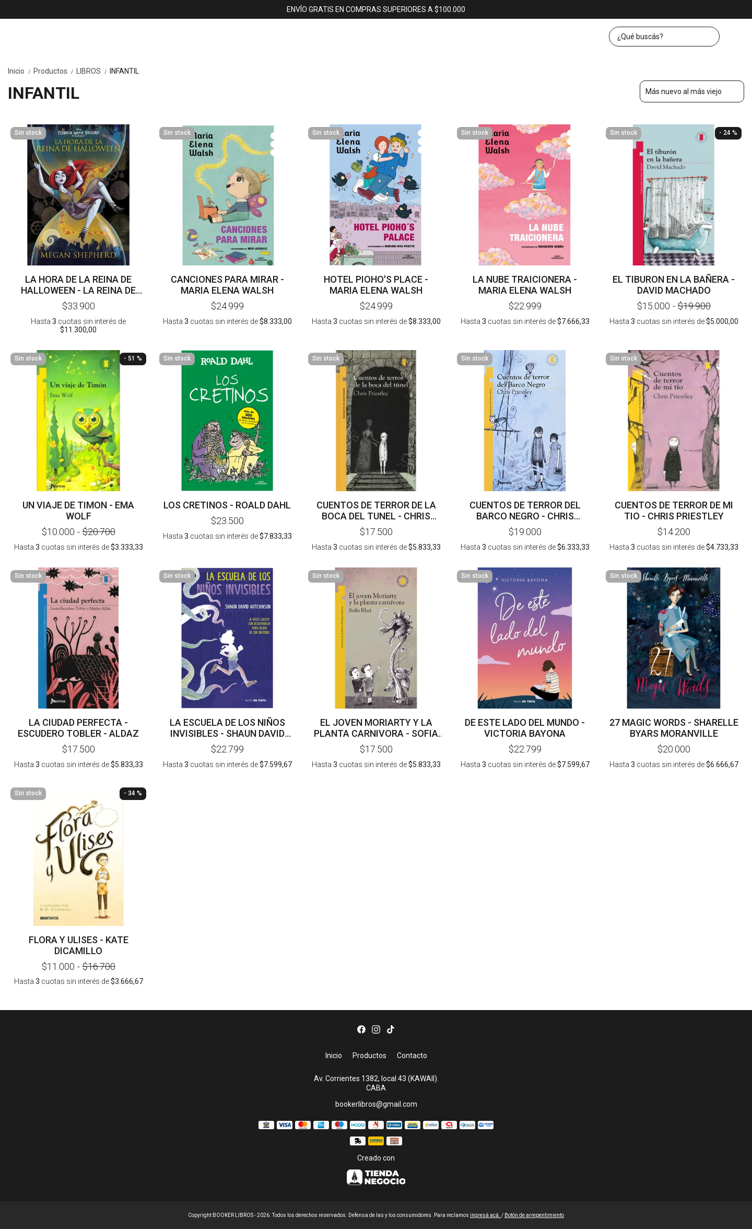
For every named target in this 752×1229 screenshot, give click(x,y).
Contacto (412, 1055)
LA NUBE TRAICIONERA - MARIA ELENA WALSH (525, 285)
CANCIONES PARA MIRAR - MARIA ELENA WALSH (227, 285)
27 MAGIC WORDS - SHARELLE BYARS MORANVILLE (673, 728)
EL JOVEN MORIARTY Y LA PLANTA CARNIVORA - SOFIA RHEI (376, 728)
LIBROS (93, 71)
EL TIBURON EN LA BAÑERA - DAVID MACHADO (674, 285)
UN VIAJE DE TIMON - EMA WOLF (78, 510)
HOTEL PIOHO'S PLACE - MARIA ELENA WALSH (376, 285)
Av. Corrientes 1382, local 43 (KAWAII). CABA (376, 1083)
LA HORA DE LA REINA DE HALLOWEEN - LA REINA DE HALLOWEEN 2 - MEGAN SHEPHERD (78, 285)
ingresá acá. (485, 1215)
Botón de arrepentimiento (534, 1215)
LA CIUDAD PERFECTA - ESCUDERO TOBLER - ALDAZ (78, 728)
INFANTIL (124, 71)
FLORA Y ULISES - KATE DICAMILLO (78, 945)
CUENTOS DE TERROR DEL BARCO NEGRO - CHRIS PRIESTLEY (525, 510)
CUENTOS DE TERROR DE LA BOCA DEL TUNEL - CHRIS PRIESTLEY (376, 510)
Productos (54, 71)
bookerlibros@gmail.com (376, 1104)
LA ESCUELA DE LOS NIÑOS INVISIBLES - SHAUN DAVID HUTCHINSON (227, 728)
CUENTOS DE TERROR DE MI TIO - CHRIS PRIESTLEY (674, 510)
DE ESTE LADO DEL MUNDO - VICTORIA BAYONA (525, 728)
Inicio (20, 71)
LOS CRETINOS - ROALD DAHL (227, 505)
